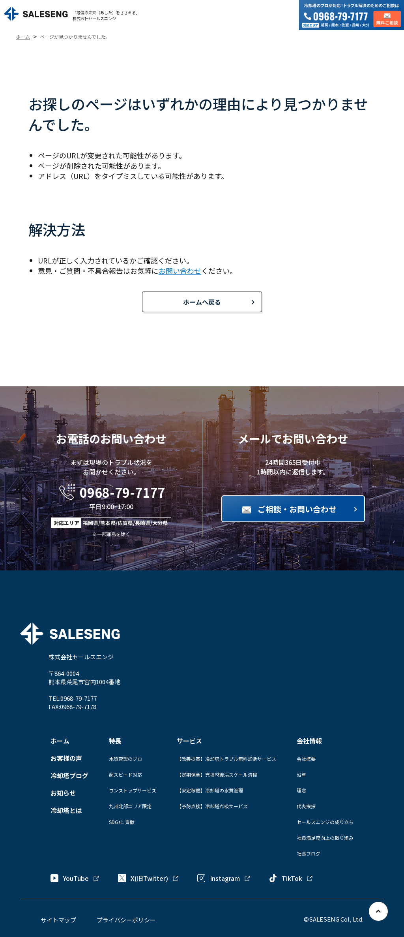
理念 (301, 790)
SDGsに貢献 (122, 821)
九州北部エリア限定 (130, 806)
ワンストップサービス (132, 790)
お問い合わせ (180, 270)
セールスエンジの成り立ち (325, 821)
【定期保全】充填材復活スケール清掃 (217, 774)
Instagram (224, 878)
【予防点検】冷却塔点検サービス (212, 806)
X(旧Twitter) (148, 878)
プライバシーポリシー (126, 920)
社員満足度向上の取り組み (325, 837)
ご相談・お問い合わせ (297, 509)
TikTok (291, 878)
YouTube (75, 878)
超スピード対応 (125, 774)
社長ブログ (308, 853)
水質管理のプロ (125, 758)
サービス (189, 740)
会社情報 (309, 740)
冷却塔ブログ (69, 775)
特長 (115, 740)
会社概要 (306, 758)
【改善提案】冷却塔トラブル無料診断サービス (226, 758)
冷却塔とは (66, 810)
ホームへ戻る (202, 302)
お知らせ (63, 793)
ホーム (59, 740)
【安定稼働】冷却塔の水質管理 (210, 790)
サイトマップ (58, 920)
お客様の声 (66, 758)
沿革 (301, 774)
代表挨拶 (306, 806)
